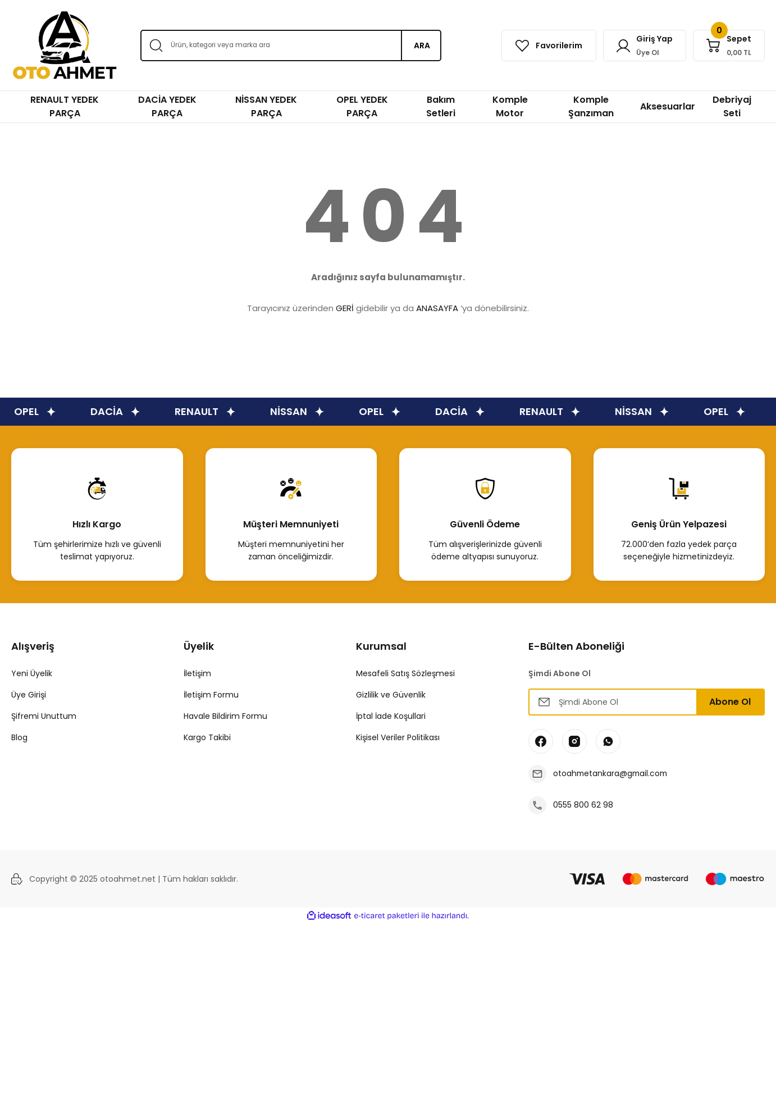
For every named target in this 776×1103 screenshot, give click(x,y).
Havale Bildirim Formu (225, 716)
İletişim (197, 673)
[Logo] (64, 45)
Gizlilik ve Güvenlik (391, 694)
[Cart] (728, 45)
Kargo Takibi (207, 737)
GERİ (345, 308)
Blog (19, 737)
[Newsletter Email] (646, 702)
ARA (422, 45)
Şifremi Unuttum (43, 716)
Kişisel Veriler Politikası (398, 737)
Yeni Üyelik (31, 673)
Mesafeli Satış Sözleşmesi (405, 673)
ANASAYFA (437, 308)
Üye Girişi (28, 694)
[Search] (290, 45)
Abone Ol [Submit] (730, 701)
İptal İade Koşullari (391, 716)
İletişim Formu (211, 694)
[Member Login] (642, 45)
